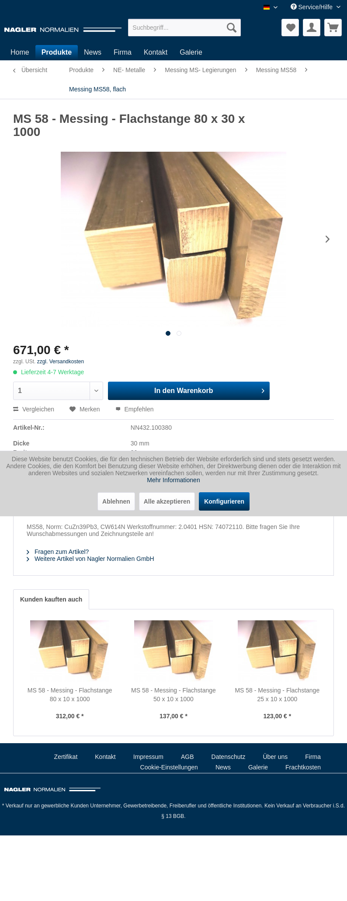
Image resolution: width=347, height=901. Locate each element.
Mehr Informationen (173, 480)
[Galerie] (191, 52)
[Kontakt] (156, 52)
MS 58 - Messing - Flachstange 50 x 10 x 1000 (173, 695)
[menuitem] (184, 27)
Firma (313, 756)
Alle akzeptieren (167, 501)
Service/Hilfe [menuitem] (312, 6)
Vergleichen (33, 409)
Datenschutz (229, 756)
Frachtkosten (303, 767)
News (223, 767)
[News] (93, 52)
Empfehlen (134, 409)
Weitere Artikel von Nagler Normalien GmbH (90, 558)
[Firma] (123, 52)
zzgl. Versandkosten (60, 361)
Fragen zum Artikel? (58, 551)
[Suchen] (231, 27)
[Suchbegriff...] (184, 27)
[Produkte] (56, 52)
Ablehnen (116, 501)
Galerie (258, 767)
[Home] (19, 52)
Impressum (148, 756)
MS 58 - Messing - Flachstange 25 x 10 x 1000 (277, 695)
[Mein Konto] (311, 27)
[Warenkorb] (333, 27)
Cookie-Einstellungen (169, 767)
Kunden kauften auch (51, 599)
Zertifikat (66, 756)
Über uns (275, 756)
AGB (187, 756)
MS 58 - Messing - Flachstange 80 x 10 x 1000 (70, 695)
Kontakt (105, 756)
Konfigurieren (224, 501)
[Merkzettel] (290, 27)
